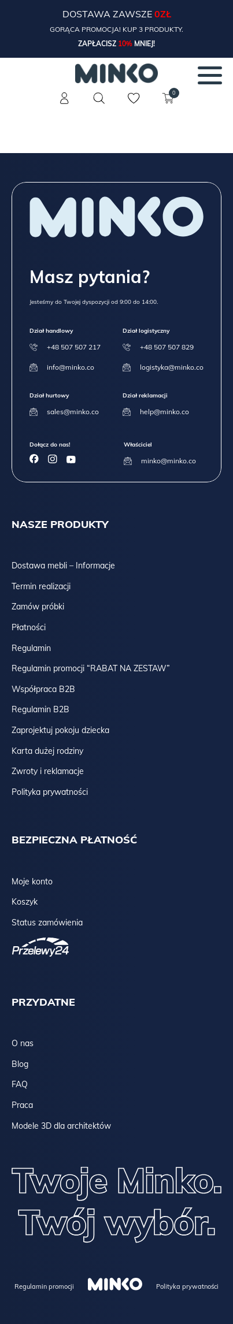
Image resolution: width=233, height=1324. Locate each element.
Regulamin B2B (40, 709)
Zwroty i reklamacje (48, 771)
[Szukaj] (99, 98)
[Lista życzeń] (134, 105)
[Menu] (210, 75)
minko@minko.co (168, 460)
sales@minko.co (73, 411)
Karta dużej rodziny (47, 751)
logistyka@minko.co (172, 367)
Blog (20, 1064)
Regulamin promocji (44, 1286)
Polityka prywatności (50, 792)
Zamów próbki (38, 606)
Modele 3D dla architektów (61, 1126)
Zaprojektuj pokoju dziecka (60, 730)
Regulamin (31, 648)
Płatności (29, 627)
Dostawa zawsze (108, 14)
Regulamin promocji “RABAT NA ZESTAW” (91, 668)
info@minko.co (70, 367)
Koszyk (25, 902)
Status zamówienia (47, 922)
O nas (23, 1043)
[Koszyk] (168, 105)
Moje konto (32, 881)
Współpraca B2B (43, 689)
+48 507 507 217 (74, 347)
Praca (22, 1105)
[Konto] (64, 105)
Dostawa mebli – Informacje (63, 565)
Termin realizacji (41, 586)
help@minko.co (164, 411)
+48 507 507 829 (167, 347)
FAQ (20, 1084)
